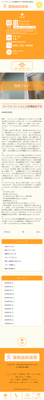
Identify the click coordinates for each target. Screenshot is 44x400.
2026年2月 (8, 286)
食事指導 (25, 379)
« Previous (6, 232)
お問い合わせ (27, 396)
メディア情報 (9, 265)
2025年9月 (8, 305)
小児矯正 (28, 377)
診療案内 (22, 374)
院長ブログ (8, 250)
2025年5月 (8, 316)
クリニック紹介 (11, 374)
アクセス (33, 379)
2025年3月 (8, 323)
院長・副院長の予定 (11, 261)
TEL (16, 396)
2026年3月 (8, 283)
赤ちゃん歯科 (15, 379)
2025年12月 (8, 294)
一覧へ (23, 232)
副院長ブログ (9, 254)
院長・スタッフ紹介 (34, 374)
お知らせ (7, 246)
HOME (5, 396)
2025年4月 (8, 320)
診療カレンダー (39, 396)
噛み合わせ (19, 377)
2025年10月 (8, 301)
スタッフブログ (9, 257)
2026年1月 (8, 290)
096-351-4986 (23, 367)
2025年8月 (8, 309)
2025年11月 (8, 297)
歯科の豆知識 (9, 268)
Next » (39, 232)
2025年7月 (8, 312)
